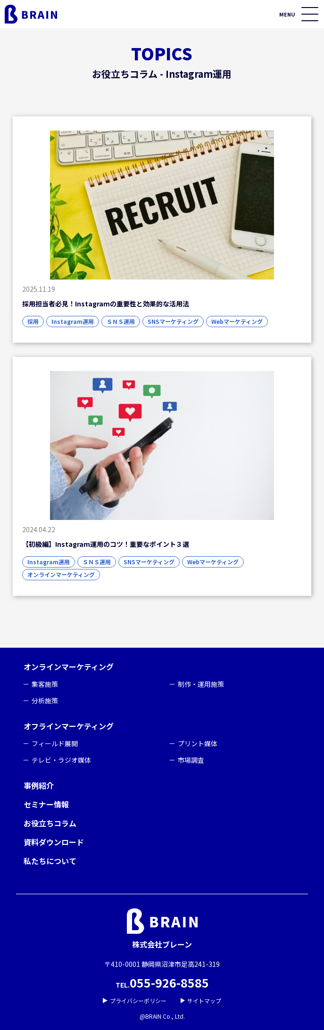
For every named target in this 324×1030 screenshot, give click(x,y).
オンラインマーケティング (69, 666)
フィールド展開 (55, 743)
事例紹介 (39, 785)
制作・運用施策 (201, 684)
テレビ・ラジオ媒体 (61, 760)
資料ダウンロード (54, 842)
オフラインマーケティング (69, 726)
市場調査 (191, 760)
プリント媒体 (197, 743)
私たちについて (50, 860)
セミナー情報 (46, 804)
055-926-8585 (169, 982)
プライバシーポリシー (134, 1001)
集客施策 (45, 684)
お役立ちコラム (50, 823)
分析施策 (45, 700)
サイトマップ (201, 1001)
